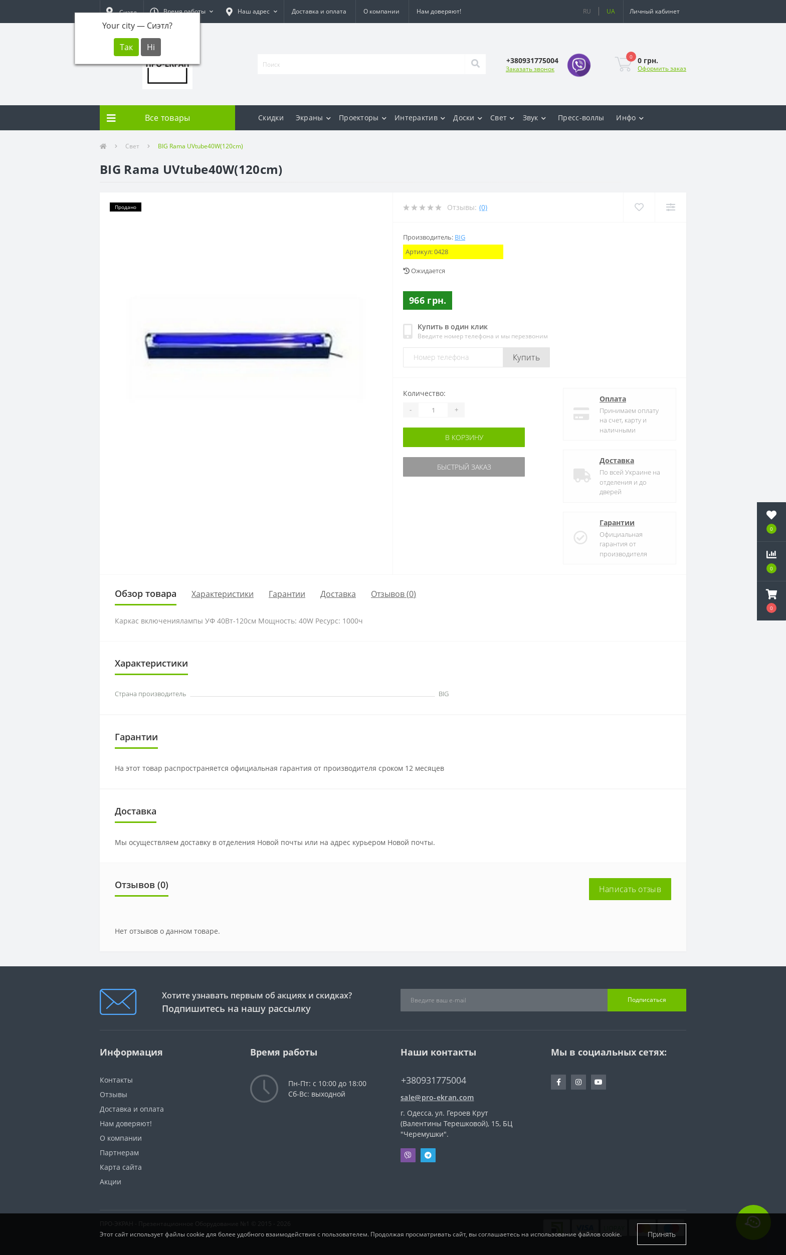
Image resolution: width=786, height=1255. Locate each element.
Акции (110, 1181)
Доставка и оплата (319, 11)
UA (611, 11)
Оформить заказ (662, 68)
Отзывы (113, 1094)
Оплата (613, 398)
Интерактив (420, 117)
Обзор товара (145, 593)
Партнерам (119, 1152)
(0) (483, 207)
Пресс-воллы (581, 117)
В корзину (464, 437)
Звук (534, 117)
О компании (381, 11)
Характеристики (222, 593)
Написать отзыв (630, 889)
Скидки (271, 117)
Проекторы (362, 117)
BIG (460, 237)
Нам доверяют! (439, 11)
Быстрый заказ (464, 467)
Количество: (424, 393)
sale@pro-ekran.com (437, 1097)
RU (587, 11)
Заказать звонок (530, 69)
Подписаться (647, 999)
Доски (467, 117)
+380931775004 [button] (433, 1080)
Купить (526, 357)
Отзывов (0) (393, 593)
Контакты (116, 1080)
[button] (181, 11)
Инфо (630, 117)
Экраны (313, 117)
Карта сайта (121, 1167)
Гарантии (617, 522)
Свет (502, 117)
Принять (662, 1234)
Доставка (617, 460)
